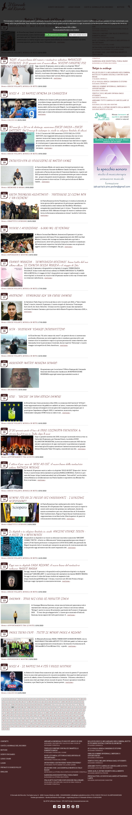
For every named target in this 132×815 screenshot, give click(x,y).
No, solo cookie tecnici (78, 35)
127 (3, 713)
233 (7, 726)
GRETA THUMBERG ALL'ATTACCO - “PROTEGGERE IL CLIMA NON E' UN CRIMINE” (47, 196)
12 (30, 699)
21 (58, 699)
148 (3, 715)
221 (43, 723)
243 (49, 726)
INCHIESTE (13, 390)
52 (76, 702)
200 (42, 721)
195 (23, 721)
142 (62, 713)
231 (84, 723)
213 (11, 723)
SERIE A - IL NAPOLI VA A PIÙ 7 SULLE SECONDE (40, 666)
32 (9, 702)
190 (3, 721)
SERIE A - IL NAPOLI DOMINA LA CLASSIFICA (38, 93)
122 (68, 710)
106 (7, 710)
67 (42, 704)
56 (6, 704)
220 (39, 723)
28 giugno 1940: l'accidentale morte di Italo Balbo (66, 770)
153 (23, 715)
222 (47, 723)
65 (36, 704)
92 (42, 707)
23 (65, 699)
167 (78, 715)
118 (53, 710)
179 (43, 718)
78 (79, 704)
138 (46, 713)
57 (10, 704)
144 (70, 713)
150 (11, 715)
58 (13, 704)
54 (82, 702)
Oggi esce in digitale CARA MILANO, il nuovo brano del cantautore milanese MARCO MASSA (44, 566)
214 (15, 723)
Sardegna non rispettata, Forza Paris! (111, 62)
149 (7, 715)
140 (54, 713)
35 (19, 702)
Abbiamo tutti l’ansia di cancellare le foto (109, 767)
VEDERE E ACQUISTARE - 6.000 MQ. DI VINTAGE (39, 228)
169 (3, 718)
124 (76, 710)
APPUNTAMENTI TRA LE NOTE (21, 457)
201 (47, 721)
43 (46, 702)
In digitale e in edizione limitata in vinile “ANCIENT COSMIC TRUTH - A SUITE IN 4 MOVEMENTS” (47, 533)
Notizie (4, 750)
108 (15, 710)
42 (42, 702)
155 (31, 715)
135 (35, 713)
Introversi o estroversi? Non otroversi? (66, 764)
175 (27, 718)
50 (69, 702)
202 (51, 721)
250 (79, 726)
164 (66, 715)
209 (80, 721)
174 (23, 718)
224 (55, 723)
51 (73, 702)
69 (49, 704)
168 (82, 715)
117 (49, 710)
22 (61, 699)
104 (84, 707)
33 (13, 702)
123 (72, 710)
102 (76, 707)
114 (38, 710)
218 (31, 723)
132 (23, 713)
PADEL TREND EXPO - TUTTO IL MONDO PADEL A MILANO (45, 632)
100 (69, 707)
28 (81, 699)
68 (46, 704)
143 (66, 713)
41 (39, 702)
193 (15, 721)
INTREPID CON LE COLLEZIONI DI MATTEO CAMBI (40, 160)
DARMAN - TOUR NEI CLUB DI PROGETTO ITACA (39, 598)
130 (15, 713)
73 (62, 704)
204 (59, 721)
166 (74, 715)
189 (83, 718)
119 (56, 710)
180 (47, 718)
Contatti (5, 741)
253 (7, 729)
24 (68, 699)
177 (35, 718)
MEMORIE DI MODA (16, 187)
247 (66, 726)
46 (56, 702)
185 (67, 718)
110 (23, 710)
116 (45, 710)
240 (37, 726)
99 (65, 707)
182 (55, 718)
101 (72, 707)
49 (66, 702)
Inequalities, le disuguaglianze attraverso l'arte (109, 778)
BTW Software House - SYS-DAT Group (59, 801)
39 (32, 702)
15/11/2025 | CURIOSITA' (100, 91)
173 (19, 718)
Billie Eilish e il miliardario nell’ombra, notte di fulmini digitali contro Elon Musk (111, 74)
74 (66, 704)
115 (41, 710)
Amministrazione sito (80, 801)
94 (49, 707)
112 (30, 710)
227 (67, 723)
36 (22, 702)
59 (16, 704)
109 (19, 710)
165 (70, 715)
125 (80, 710)
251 (83, 726)
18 (49, 699)
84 (16, 707)
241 (41, 726)
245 (58, 726)
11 (27, 699)
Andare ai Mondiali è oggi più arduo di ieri (66, 743)
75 (69, 704)
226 (63, 723)
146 (78, 713)
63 (29, 704)
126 (83, 710)
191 (7, 721)
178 (39, 718)
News (3, 86)
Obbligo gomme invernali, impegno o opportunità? (109, 756)
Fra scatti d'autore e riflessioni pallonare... (66, 782)
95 (52, 707)
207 (71, 721)
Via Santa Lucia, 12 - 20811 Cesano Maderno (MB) (43, 795)
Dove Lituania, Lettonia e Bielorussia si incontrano (66, 757)
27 (78, 699)
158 (43, 715)
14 (36, 699)
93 (45, 707)
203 (55, 721)
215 (19, 723)
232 (3, 726)
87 (26, 707)
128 (7, 713)
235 (16, 726)
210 (84, 721)
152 (19, 715)
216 (23, 723)
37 (26, 702)
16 (43, 699)
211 (3, 723)
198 (35, 721)
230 (80, 723)
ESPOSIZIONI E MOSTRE (18, 255)
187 (75, 718)
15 (39, 699)
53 (79, 702)
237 (24, 726)
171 (11, 718)
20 (55, 699)
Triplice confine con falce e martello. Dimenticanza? (66, 750)
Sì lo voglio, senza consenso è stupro (109, 81)
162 (58, 715)
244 (53, 726)
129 (11, 713)
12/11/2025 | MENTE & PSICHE (102, 109)
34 (16, 702)
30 (3, 702)
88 (29, 707)
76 (72, 704)
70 (52, 704)
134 (31, 713)
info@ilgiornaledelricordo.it (80, 795)
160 (51, 715)
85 (19, 707)
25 (71, 699)
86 (22, 707)
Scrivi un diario (8, 754)
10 (24, 699)
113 (34, 710)
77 (76, 704)
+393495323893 (65, 795)
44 (49, 702)
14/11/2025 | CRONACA (99, 97)
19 (52, 699)
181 (51, 718)
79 (83, 704)
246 (62, 726)
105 (3, 710)
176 (31, 718)
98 (62, 707)
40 (36, 702)
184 (63, 718)
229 (76, 723)
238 (28, 726)
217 (27, 723)
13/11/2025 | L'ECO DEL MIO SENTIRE (104, 104)
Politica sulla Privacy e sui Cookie (66, 30)
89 (32, 707)
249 (75, 726)
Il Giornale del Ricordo (18, 795)
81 (6, 707)
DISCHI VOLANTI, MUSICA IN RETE (22, 86)
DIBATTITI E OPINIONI (17, 221)
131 (19, 713)
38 (29, 702)
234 (11, 726)
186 (71, 718)
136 (39, 713)
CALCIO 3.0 (12, 120)
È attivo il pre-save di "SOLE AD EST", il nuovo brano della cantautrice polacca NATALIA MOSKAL (46, 465)
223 (51, 723)
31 (6, 702)
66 (39, 704)
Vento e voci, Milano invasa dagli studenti (109, 762)
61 (22, 704)
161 (54, 715)
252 (3, 729)
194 (19, 721)
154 (27, 715)
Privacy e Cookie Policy (11, 767)
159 (47, 715)
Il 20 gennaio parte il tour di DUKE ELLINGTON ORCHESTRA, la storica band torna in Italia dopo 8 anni (45, 432)
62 (26, 704)
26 (75, 699)
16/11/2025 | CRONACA (99, 84)
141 (58, 713)
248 (71, 726)
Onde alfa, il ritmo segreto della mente (111, 107)
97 (58, 707)
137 (42, 713)
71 (55, 704)
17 (46, 699)
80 (3, 707)
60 (19, 704)
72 (59, 704)
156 (35, 715)
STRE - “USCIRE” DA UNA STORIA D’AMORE (35, 396)
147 (82, 713)
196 (27, 721)
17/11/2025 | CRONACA (99, 79)
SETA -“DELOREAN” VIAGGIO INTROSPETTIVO (37, 329)
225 (59, 723)
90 (36, 707)
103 (80, 707)
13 (33, 699)
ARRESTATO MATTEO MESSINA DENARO (33, 363)
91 (39, 707)
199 (39, 721)
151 (15, 715)
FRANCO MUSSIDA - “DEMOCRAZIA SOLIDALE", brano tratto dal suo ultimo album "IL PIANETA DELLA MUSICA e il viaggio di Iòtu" (48, 263)
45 (53, 702)
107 (11, 710)
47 (59, 702)
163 (62, 715)
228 (72, 723)
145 (74, 713)
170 (7, 718)
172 (15, 718)
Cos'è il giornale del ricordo (13, 746)
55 (3, 704)
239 (32, 726)
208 (76, 721)
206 (67, 721)
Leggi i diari (6, 759)
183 (59, 718)
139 (50, 713)
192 (11, 721)
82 (9, 707)
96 (55, 707)
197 (31, 721)
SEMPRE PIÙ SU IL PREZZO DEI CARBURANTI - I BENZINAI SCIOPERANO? (46, 499)
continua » (58, 78)
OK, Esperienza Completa (56, 35)
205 (63, 721)
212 (7, 723)
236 (20, 726)
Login (3, 763)
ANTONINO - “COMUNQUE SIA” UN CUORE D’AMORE (40, 295)
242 (45, 726)
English (4, 772)
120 (60, 710)
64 (32, 704)
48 (63, 702)
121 (64, 710)
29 (85, 699)
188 (79, 718)
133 (27, 713)
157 (39, 715)
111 (27, 710)
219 (35, 723)
